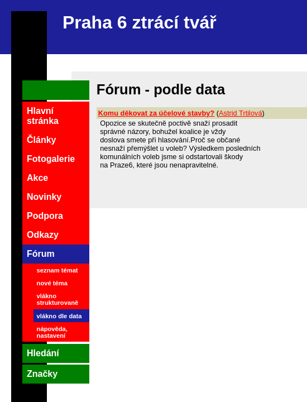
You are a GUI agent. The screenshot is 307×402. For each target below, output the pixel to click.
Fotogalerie (51, 159)
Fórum (41, 254)
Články (41, 140)
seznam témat (57, 270)
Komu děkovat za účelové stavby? (156, 113)
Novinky (44, 197)
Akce (37, 178)
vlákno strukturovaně (58, 299)
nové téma (52, 283)
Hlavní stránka (43, 116)
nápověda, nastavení (52, 332)
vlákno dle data (59, 316)
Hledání (43, 353)
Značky (42, 374)
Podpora (45, 216)
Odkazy (43, 235)
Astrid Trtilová (240, 113)
